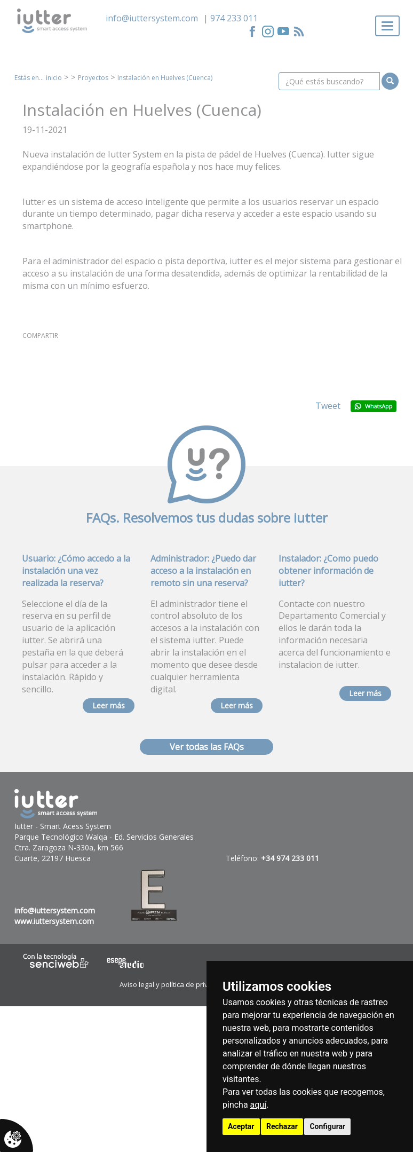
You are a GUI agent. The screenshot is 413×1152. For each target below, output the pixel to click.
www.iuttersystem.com (54, 921)
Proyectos (93, 77)
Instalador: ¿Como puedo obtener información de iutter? (328, 571)
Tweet (327, 406)
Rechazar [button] (282, 1126)
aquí (258, 1105)
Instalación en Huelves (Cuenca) (164, 77)
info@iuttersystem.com (152, 18)
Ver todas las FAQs (207, 747)
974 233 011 (234, 18)
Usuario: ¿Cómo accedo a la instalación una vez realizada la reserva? (76, 571)
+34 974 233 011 (290, 858)
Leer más (108, 705)
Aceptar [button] (241, 1126)
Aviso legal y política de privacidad (175, 984)
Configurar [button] (327, 1126)
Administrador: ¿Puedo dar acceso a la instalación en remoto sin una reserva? (203, 571)
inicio (54, 77)
